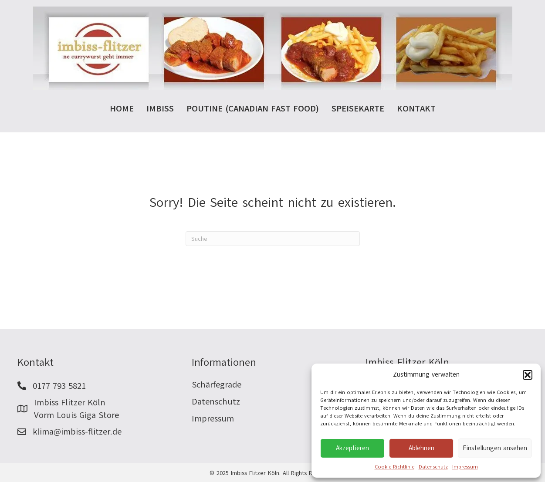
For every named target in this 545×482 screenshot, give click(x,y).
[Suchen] (273, 238)
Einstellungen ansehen (495, 448)
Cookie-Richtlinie (394, 466)
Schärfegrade (216, 385)
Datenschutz (433, 466)
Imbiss (160, 109)
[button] (527, 375)
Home (122, 109)
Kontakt (416, 109)
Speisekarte (358, 109)
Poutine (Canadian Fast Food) (252, 109)
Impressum (465, 466)
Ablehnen (421, 448)
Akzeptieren (352, 448)
